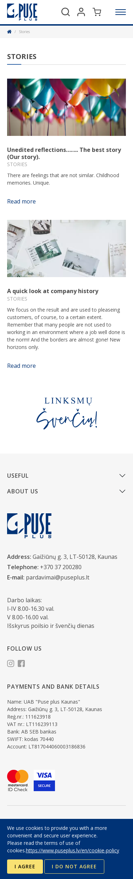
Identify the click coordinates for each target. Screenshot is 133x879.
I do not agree (74, 866)
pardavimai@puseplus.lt (57, 577)
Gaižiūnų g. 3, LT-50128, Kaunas (75, 557)
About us (22, 491)
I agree (25, 866)
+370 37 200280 (61, 567)
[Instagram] (10, 664)
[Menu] (120, 12)
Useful (18, 476)
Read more (21, 201)
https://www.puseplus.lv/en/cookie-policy (72, 850)
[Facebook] (21, 664)
